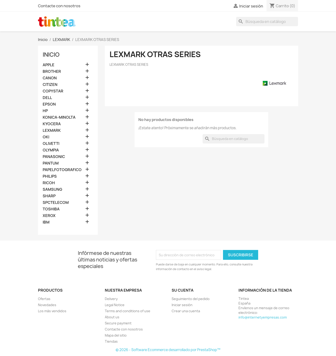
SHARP (49, 196)
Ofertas (44, 299)
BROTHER (52, 71)
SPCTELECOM (56, 202)
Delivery (111, 299)
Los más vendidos (52, 311)
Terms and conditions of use (127, 311)
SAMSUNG (52, 189)
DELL (47, 97)
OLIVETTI (51, 143)
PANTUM (51, 163)
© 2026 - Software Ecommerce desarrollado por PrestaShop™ (168, 349)
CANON (50, 78)
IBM (46, 222)
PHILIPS (50, 176)
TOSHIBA (51, 209)
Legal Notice (115, 305)
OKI (46, 137)
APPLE (48, 64)
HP (45, 110)
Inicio (51, 55)
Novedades (47, 305)
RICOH (49, 182)
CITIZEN (50, 84)
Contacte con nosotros (59, 5)
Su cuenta (182, 290)
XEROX (49, 215)
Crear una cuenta (186, 311)
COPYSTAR (53, 91)
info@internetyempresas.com (262, 317)
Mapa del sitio (116, 335)
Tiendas (111, 341)
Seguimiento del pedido (191, 299)
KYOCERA (52, 123)
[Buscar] (267, 21)
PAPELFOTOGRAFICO (62, 169)
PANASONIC (54, 156)
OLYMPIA (51, 150)
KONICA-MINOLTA (59, 117)
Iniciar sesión (182, 305)
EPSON (49, 104)
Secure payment (118, 323)
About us (112, 317)
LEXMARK (52, 130)
